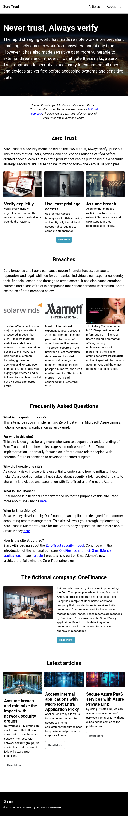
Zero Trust (11, 7)
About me (114, 7)
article (38, 556)
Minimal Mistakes (53, 807)
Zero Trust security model (65, 546)
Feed (8, 801)
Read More (64, 239)
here (43, 501)
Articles (94, 7)
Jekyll (39, 807)
